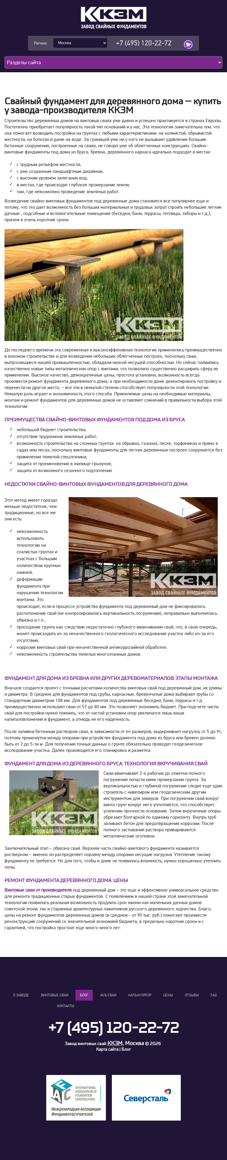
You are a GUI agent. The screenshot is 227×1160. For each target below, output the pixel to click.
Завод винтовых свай (85, 1043)
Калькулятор (140, 995)
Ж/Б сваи (108, 995)
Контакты (65, 1006)
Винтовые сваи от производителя (38, 890)
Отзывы (192, 995)
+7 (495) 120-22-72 (144, 43)
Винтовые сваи (54, 995)
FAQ (214, 995)
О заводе (21, 995)
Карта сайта (107, 1049)
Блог (84, 995)
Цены (168, 995)
